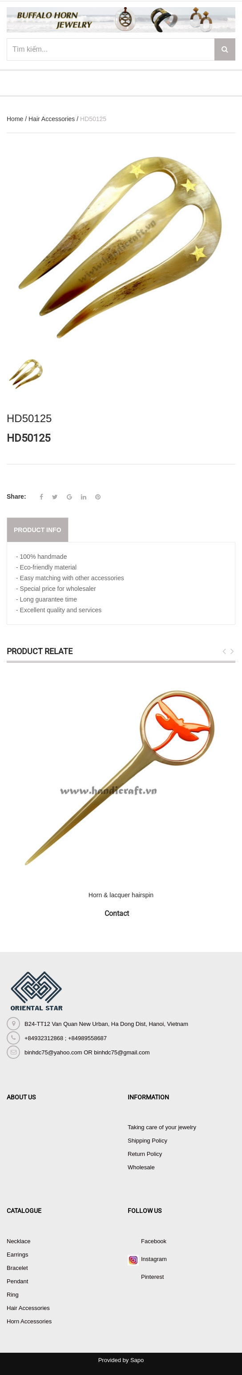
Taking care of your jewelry (162, 1127)
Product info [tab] (37, 529)
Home (15, 118)
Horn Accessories (29, 1321)
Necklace (18, 1241)
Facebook (153, 1241)
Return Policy (145, 1154)
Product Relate (40, 651)
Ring (13, 1294)
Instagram (154, 1259)
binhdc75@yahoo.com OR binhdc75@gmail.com (86, 1052)
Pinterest (152, 1276)
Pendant (17, 1281)
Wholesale (141, 1167)
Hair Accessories (51, 118)
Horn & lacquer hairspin (121, 895)
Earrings (17, 1254)
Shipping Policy (147, 1140)
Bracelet (17, 1268)
